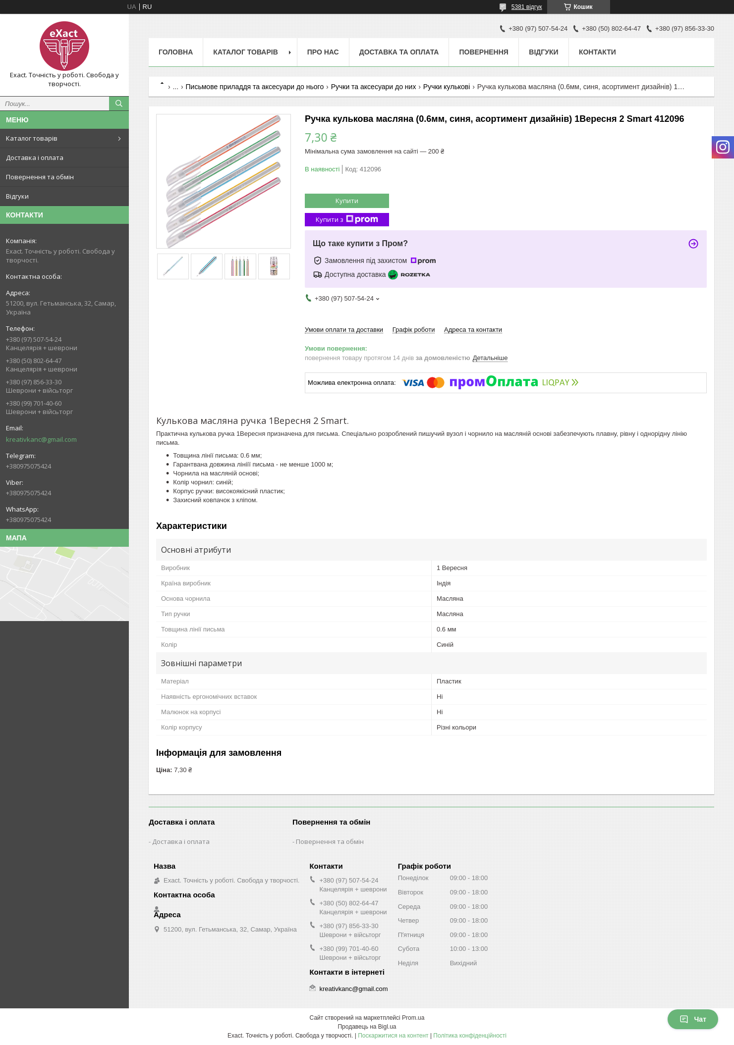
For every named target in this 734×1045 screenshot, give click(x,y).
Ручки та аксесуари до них (373, 87)
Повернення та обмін (40, 176)
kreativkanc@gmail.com (41, 439)
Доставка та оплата (399, 52)
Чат (692, 1019)
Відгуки (17, 196)
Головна (176, 52)
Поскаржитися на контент (393, 1035)
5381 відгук (526, 6)
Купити (347, 200)
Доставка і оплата (34, 157)
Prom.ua (413, 1017)
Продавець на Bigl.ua (367, 1026)
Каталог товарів (31, 138)
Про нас (323, 52)
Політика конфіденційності (470, 1035)
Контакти (597, 52)
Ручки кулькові (446, 87)
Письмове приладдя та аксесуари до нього (255, 87)
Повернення (483, 52)
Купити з (347, 219)
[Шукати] (119, 103)
